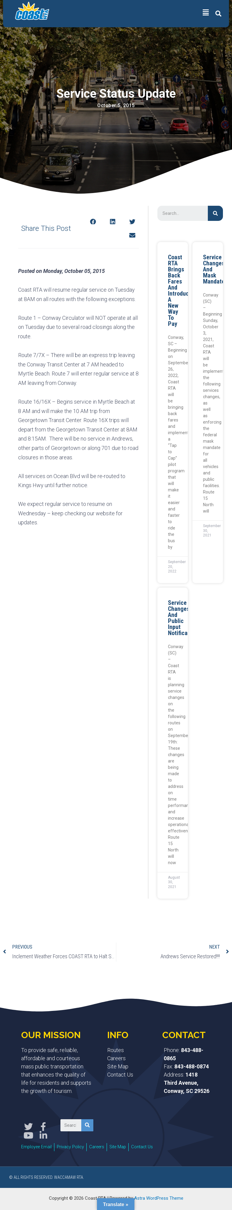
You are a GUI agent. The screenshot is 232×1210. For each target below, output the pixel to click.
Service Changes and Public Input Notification (182, 618)
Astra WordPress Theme (158, 1196)
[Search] (215, 213)
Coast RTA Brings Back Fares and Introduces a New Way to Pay (181, 290)
